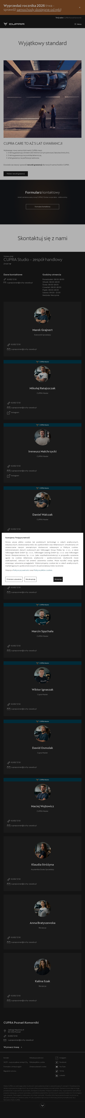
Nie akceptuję (30, 579)
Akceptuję (58, 579)
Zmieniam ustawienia (14, 579)
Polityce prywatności (21, 570)
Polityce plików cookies (43, 570)
